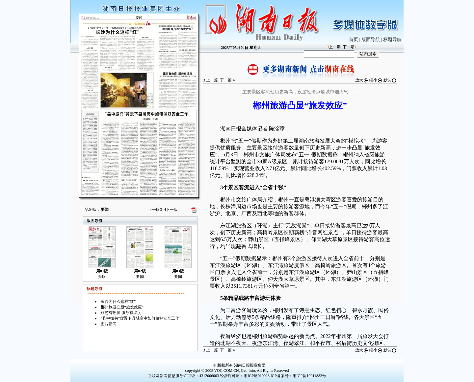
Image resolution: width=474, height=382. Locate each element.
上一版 (155, 209)
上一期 (335, 47)
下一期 (349, 47)
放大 (361, 80)
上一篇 (210, 80)
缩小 (375, 80)
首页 (353, 39)
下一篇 (227, 80)
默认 (390, 80)
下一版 (171, 209)
